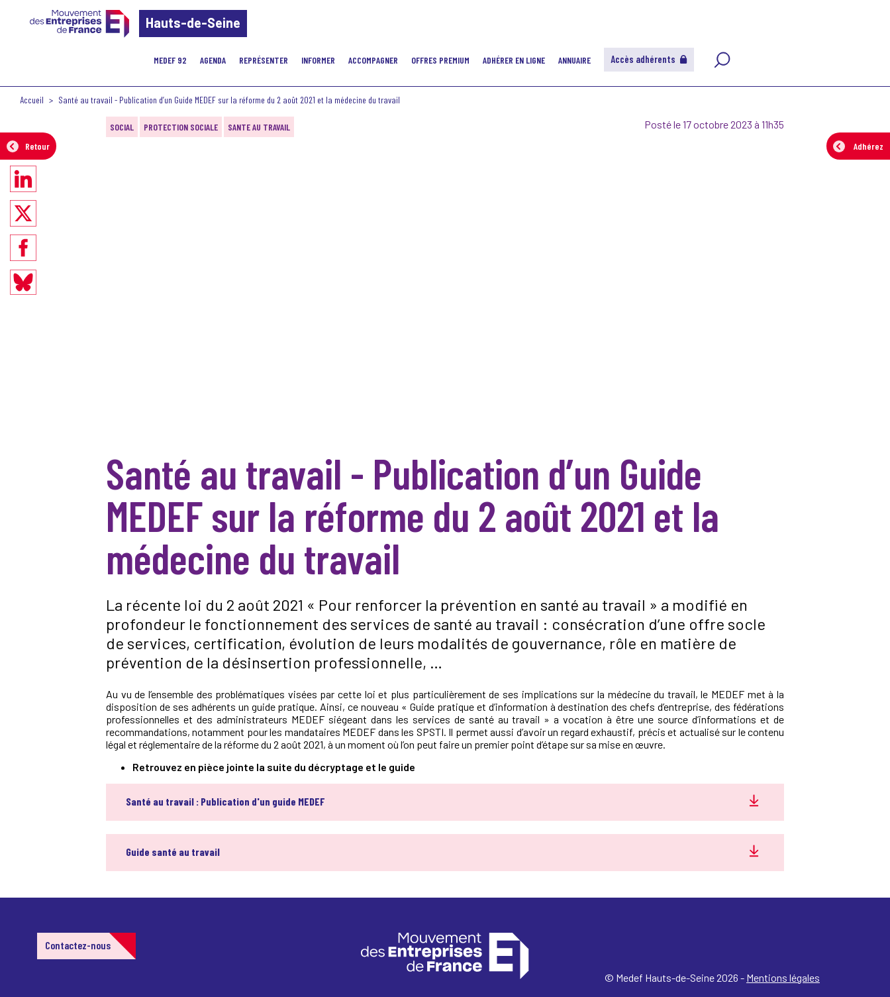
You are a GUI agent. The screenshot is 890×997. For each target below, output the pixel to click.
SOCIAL (122, 126)
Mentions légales (783, 977)
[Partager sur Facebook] (23, 248)
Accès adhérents (649, 59)
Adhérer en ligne (514, 60)
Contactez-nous (78, 945)
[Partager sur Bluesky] (23, 282)
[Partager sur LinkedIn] (23, 179)
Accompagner (373, 60)
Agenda (213, 60)
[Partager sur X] (23, 213)
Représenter (263, 60)
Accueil (32, 99)
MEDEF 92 (170, 60)
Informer (318, 60)
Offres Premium (440, 60)
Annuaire (574, 60)
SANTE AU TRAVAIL (259, 126)
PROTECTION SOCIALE (181, 126)
